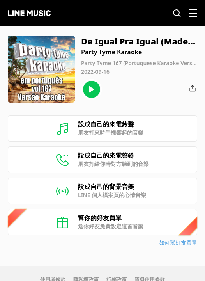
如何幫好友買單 (178, 242)
